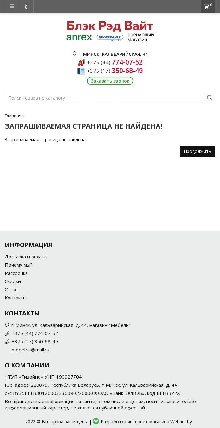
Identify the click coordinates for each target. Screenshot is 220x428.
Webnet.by (181, 422)
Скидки (13, 281)
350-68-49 (115, 70)
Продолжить (197, 151)
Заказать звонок (110, 81)
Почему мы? (19, 265)
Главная (13, 116)
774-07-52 (115, 62)
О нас (11, 289)
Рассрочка (16, 273)
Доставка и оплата (26, 256)
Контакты (16, 297)
